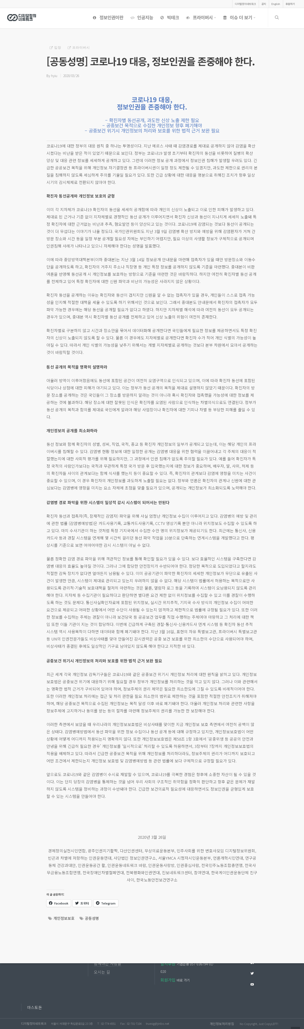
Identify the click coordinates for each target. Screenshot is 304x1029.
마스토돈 (34, 1007)
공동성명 (92, 918)
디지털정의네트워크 (245, 4)
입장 (57, 47)
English (275, 4)
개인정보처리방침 (222, 1023)
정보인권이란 (107, 17)
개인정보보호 (64, 918)
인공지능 (141, 17)
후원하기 (290, 4)
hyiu (54, 75)
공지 (263, 4)
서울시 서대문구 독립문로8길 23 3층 (72, 1023)
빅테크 (168, 17)
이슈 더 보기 (238, 17)
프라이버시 (200, 17)
